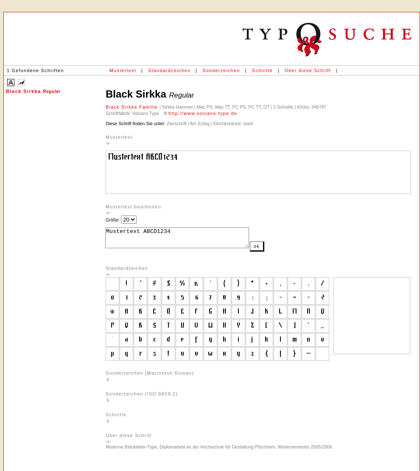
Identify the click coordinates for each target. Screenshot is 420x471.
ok (274, 249)
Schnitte (262, 70)
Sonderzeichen (221, 70)
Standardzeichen (169, 70)
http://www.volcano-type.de (202, 113)
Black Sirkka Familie (133, 106)
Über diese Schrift (308, 70)
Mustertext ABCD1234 (186, 240)
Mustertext (122, 70)
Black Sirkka (33, 91)
